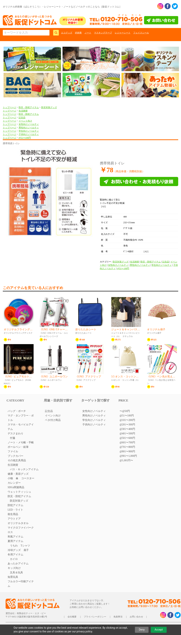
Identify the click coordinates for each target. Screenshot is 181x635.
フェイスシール (141, 32)
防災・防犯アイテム (29, 107)
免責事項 (117, 616)
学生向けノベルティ (29, 131)
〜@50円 (125, 411)
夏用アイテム (15, 541)
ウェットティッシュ (19, 491)
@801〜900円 (127, 451)
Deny (142, 629)
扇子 (26, 550)
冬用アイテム (15, 554)
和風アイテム (15, 536)
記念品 (22, 117)
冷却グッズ (14, 550)
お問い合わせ (136, 616)
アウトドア (14, 518)
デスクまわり (15, 433)
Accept (159, 629)
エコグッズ (66, 32)
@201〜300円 (127, 424)
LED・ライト (15, 509)
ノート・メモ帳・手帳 (21, 442)
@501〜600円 (127, 438)
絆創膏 (78, 32)
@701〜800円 (127, 447)
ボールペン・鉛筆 (18, 447)
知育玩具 (13, 577)
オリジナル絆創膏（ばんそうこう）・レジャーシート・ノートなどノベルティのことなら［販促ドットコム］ (62, 6)
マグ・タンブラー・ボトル (21, 417)
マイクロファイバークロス (21, 530)
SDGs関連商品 (16, 487)
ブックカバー (15, 456)
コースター (27, 478)
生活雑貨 (23, 110)
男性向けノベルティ (29, 127)
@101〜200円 (127, 420)
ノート (88, 32)
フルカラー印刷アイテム (21, 583)
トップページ (9, 107)
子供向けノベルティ (29, 134)
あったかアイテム (18, 563)
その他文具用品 (17, 460)
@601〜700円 (127, 442)
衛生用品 (13, 514)
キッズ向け (14, 568)
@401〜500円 (127, 433)
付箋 (12, 438)
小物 (10, 478)
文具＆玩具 (16, 572)
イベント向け (25, 121)
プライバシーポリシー (95, 616)
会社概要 (72, 616)
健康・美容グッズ (18, 473)
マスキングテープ (103, 32)
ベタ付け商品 (53, 420)
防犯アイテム (15, 505)
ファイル (13, 451)
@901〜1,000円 (128, 456)
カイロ (14, 559)
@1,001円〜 (126, 460)
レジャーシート (122, 32)
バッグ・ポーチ (17, 411)
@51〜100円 (25, 137)
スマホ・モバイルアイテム (21, 426)
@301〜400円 (127, 429)
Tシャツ (25, 545)
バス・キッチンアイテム (24, 469)
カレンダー (14, 482)
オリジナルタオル (18, 523)
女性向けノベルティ (29, 124)
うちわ (14, 545)
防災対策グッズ (49, 107)
